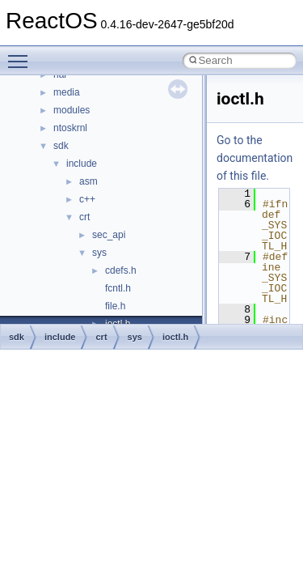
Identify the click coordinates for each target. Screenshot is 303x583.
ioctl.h (175, 337)
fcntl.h (118, 288)
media (66, 92)
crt (84, 217)
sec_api (108, 234)
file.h (115, 306)
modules (71, 110)
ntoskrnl (70, 128)
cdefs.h (121, 270)
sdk (61, 145)
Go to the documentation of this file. (254, 158)
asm (88, 181)
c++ (87, 199)
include (81, 163)
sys (99, 252)
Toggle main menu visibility (22, 54)
